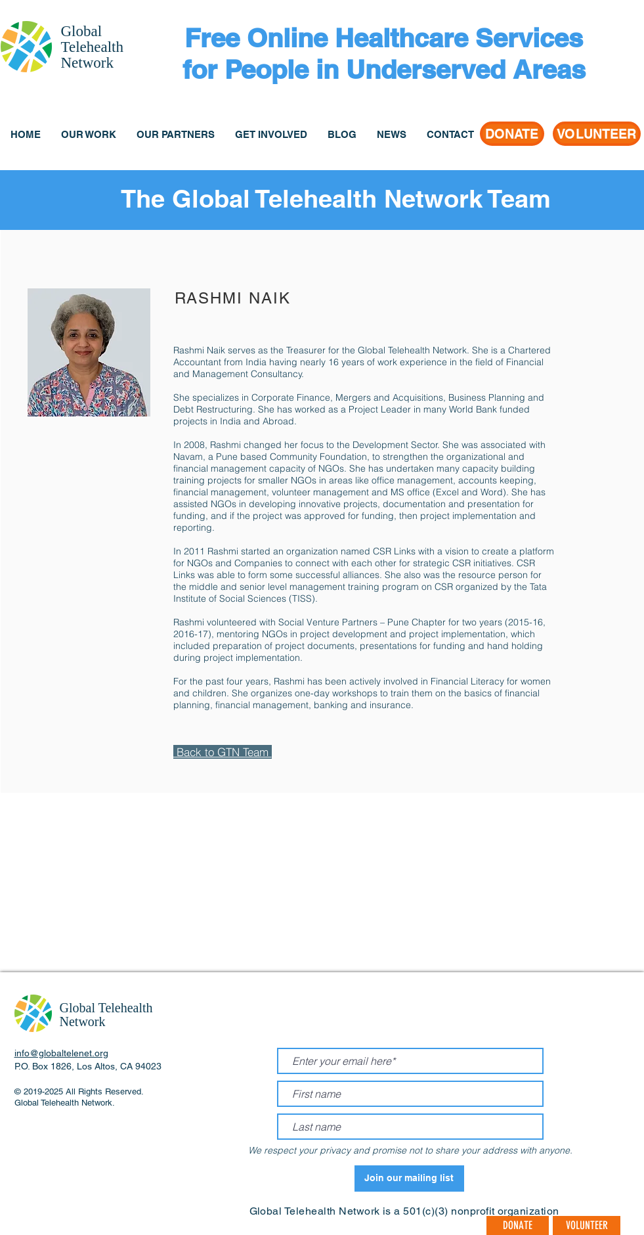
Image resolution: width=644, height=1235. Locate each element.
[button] (88, 134)
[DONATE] (512, 134)
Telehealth (92, 47)
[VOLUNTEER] (597, 134)
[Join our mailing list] (409, 1178)
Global (81, 31)
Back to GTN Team (222, 752)
